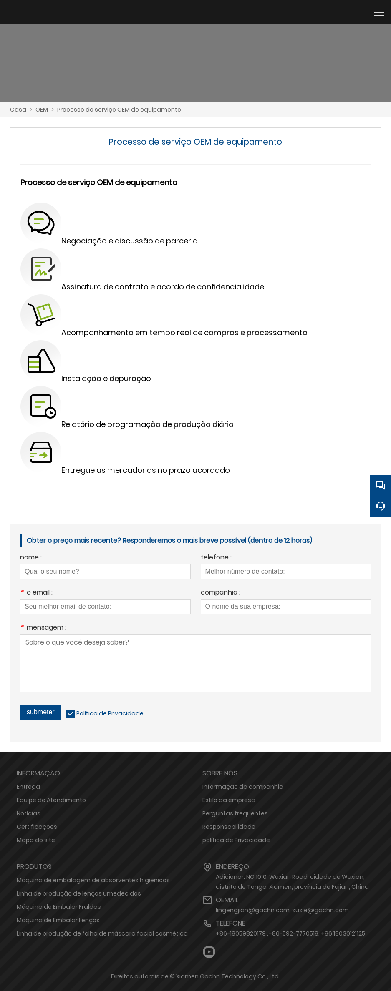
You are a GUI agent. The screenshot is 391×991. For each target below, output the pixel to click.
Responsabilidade (228, 827)
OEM (41, 109)
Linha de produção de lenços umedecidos (79, 893)
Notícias (28, 813)
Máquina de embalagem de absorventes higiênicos (93, 880)
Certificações (37, 827)
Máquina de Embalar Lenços (58, 920)
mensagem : (43, 628)
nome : (31, 558)
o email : (36, 593)
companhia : (220, 593)
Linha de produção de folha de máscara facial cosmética (102, 933)
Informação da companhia (242, 787)
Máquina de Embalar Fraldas (59, 907)
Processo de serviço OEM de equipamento (119, 109)
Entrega (28, 787)
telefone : (216, 558)
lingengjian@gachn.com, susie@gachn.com (282, 910)
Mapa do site (36, 840)
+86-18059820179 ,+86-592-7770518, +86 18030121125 (290, 933)
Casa (18, 109)
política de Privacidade (236, 840)
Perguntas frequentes (235, 813)
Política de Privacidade (110, 713)
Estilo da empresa (228, 800)
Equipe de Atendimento (51, 800)
